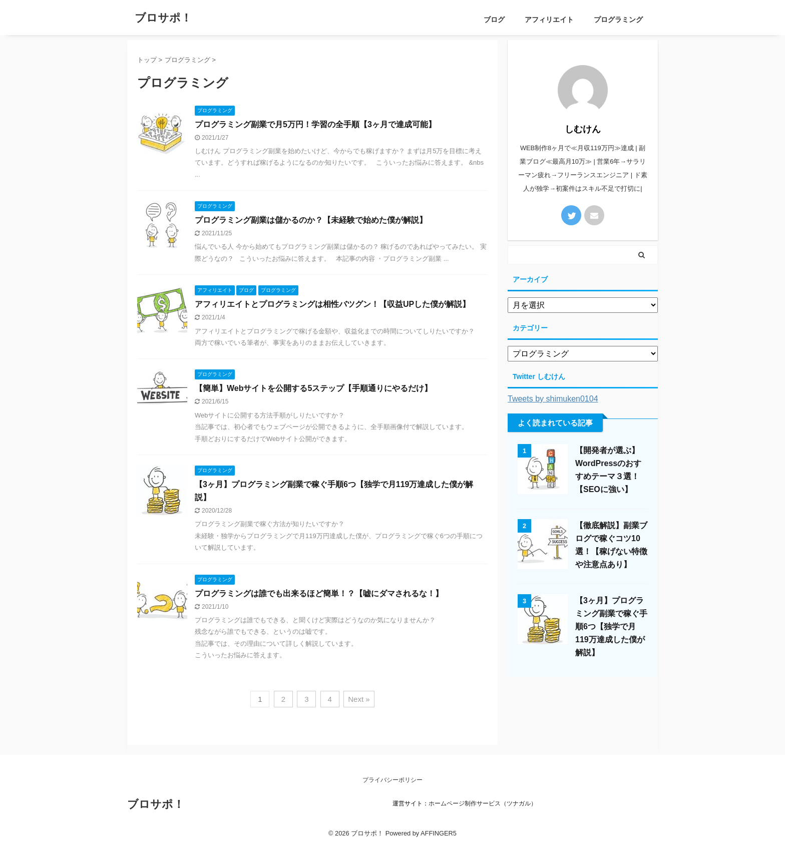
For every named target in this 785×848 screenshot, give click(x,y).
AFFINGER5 (439, 833)
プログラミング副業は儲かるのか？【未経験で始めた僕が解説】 (311, 220)
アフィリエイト (549, 20)
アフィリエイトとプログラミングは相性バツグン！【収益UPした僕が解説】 (332, 304)
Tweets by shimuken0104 (553, 398)
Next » (358, 699)
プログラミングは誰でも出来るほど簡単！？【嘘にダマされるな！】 (319, 593)
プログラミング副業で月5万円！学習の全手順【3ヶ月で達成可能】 (315, 124)
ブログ (494, 20)
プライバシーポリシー (392, 779)
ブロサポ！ (163, 18)
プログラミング (618, 20)
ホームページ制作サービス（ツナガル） (483, 803)
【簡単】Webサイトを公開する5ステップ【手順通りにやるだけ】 (313, 388)
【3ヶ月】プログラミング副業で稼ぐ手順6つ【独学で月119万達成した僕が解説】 (611, 626)
